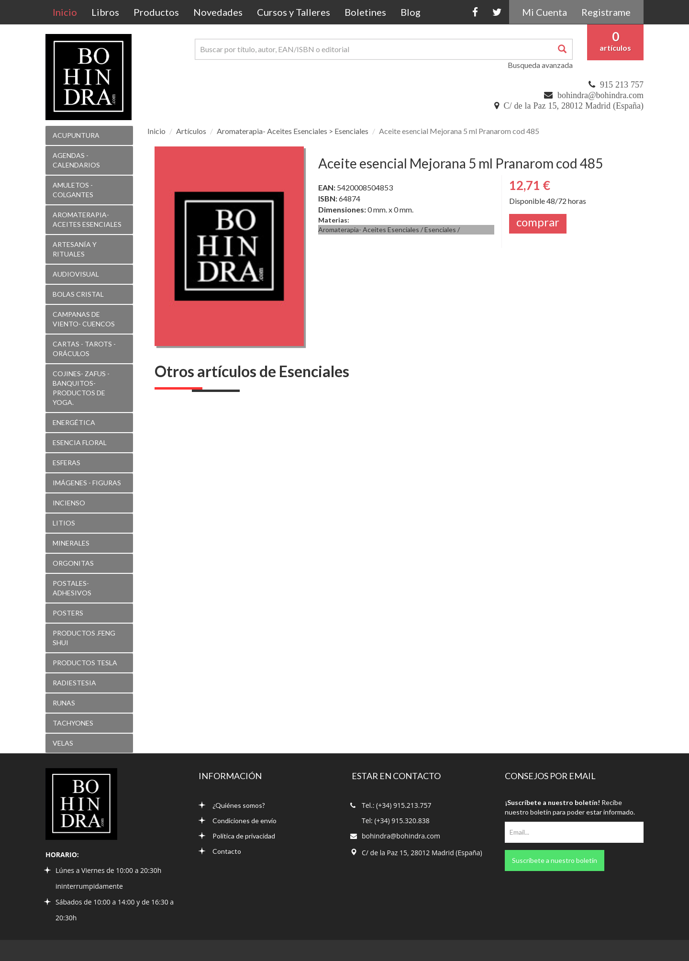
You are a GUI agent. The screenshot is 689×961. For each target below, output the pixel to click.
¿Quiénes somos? (232, 805)
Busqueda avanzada (540, 64)
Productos (156, 12)
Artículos (191, 130)
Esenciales (440, 229)
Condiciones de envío (238, 820)
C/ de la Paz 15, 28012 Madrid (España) (574, 105)
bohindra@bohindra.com (600, 95)
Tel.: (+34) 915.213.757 (396, 805)
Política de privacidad (237, 836)
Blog (410, 12)
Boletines (365, 12)
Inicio (68, 12)
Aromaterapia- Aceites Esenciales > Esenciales (292, 130)
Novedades (218, 12)
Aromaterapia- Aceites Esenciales (368, 229)
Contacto (220, 851)
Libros (105, 12)
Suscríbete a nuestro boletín (554, 860)
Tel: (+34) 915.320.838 (396, 820)
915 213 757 (622, 84)
